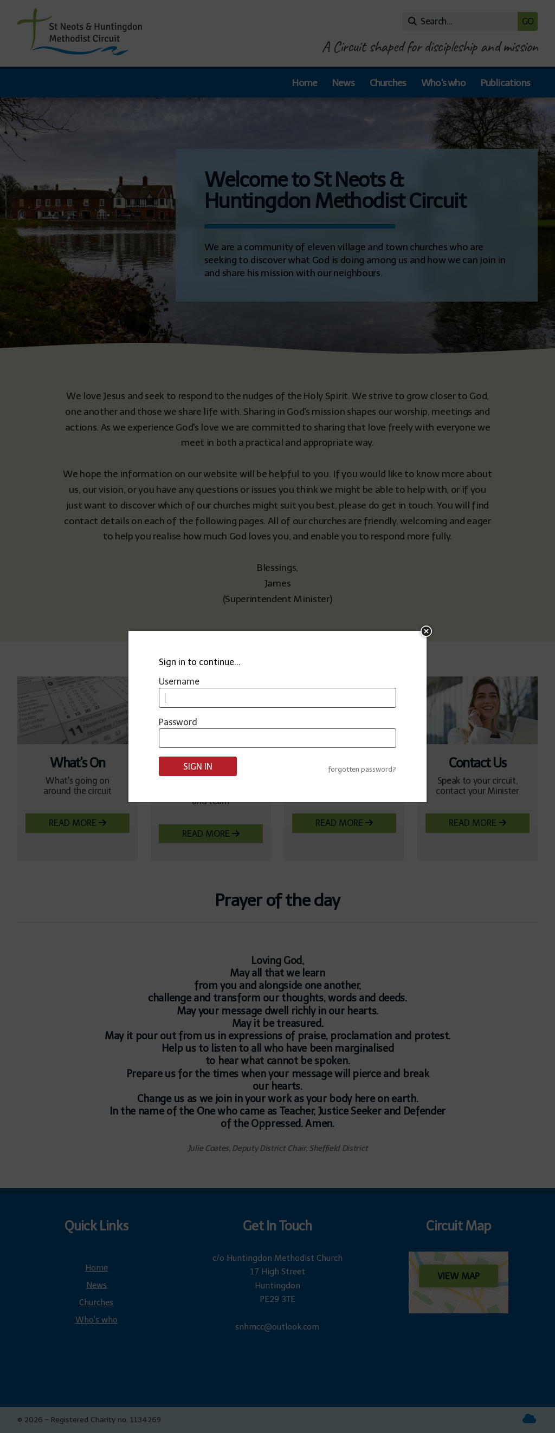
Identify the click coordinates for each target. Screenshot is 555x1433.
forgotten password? (362, 769)
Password (178, 722)
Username (179, 681)
